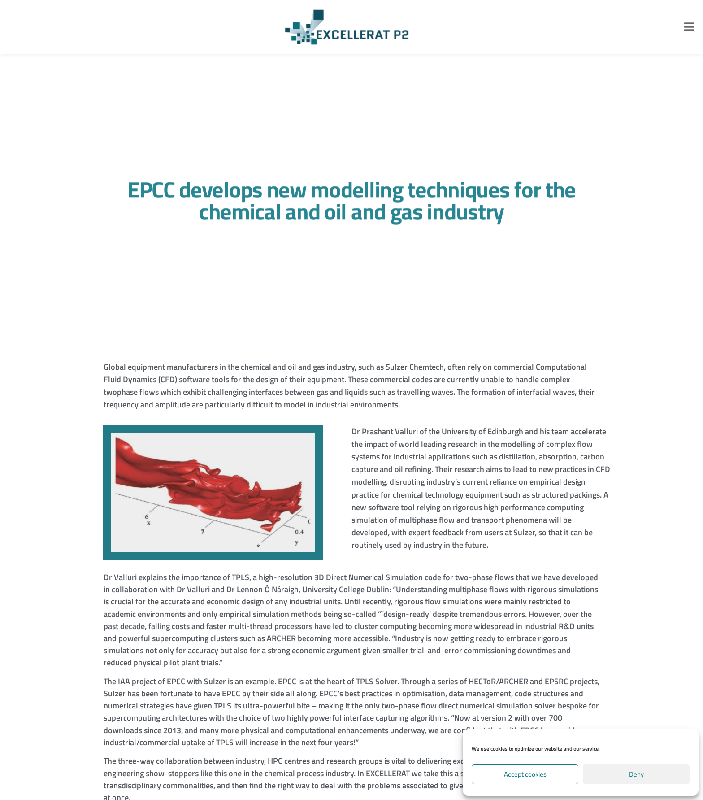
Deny (636, 774)
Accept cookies (525, 774)
